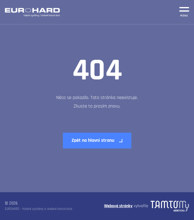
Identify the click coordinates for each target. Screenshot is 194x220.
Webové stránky (118, 206)
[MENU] (184, 11)
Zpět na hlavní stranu (92, 140)
